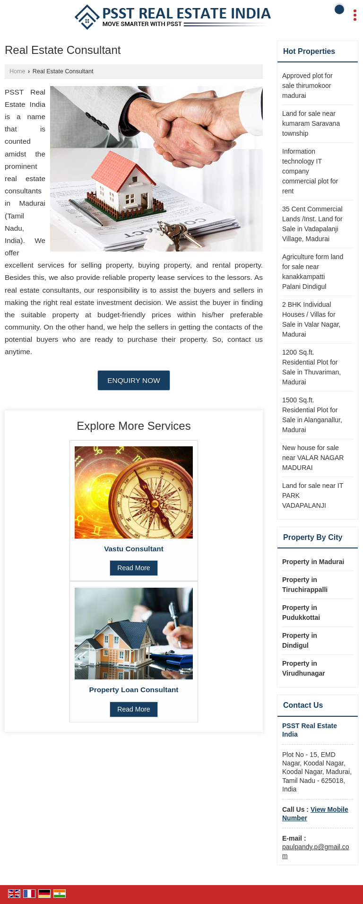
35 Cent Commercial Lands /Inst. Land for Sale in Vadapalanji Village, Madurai (312, 224)
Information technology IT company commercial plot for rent (310, 171)
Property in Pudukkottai (301, 612)
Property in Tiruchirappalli (305, 584)
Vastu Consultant (134, 549)
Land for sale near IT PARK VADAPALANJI (312, 495)
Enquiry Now (133, 380)
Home (17, 71)
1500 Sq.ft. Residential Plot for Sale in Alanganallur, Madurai (312, 415)
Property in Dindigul (299, 640)
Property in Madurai (313, 561)
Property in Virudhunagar (303, 668)
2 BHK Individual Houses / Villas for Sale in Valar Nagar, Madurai (311, 319)
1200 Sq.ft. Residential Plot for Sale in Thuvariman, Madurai (311, 367)
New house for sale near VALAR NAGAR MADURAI (313, 457)
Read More (133, 568)
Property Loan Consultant (134, 690)
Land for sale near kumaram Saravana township (311, 123)
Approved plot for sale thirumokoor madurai (307, 85)
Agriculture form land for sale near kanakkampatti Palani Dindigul (312, 271)
